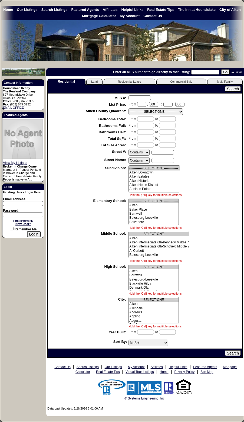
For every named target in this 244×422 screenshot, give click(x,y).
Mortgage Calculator (99, 16)
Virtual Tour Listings (140, 372)
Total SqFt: (117, 139)
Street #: (119, 152)
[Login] (34, 234)
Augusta (154, 321)
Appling (154, 316)
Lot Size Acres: (114, 145)
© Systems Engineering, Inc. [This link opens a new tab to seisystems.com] (145, 398)
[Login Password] (23, 214)
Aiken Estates (154, 177)
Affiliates (110, 10)
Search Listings (54, 10)
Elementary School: (110, 201)
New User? (23, 224)
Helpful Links (132, 10)
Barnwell (154, 214)
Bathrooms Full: (113, 126)
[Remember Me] (12, 228)
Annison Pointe (154, 189)
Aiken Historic (154, 181)
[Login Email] (23, 203)
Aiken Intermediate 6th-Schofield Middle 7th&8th (159, 246)
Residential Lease (129, 81)
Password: (11, 210)
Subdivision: (116, 168)
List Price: (118, 104)
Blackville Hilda (154, 284)
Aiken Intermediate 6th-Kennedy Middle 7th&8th (159, 242)
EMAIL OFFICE (13, 107)
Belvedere (154, 222)
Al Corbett (159, 251)
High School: (115, 267)
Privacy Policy (184, 372)
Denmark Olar (154, 288)
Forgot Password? (23, 221)
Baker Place (154, 210)
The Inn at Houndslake (197, 10)
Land (94, 81)
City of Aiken (230, 10)
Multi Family (225, 81)
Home (8, 10)
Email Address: (15, 199)
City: (122, 299)
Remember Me (23, 229)
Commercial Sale (181, 81)
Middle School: (114, 233)
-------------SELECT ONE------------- (154, 168)
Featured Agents (85, 10)
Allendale (154, 308)
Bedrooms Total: (112, 119)
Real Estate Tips (160, 10)
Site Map (206, 372)
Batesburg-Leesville (154, 218)
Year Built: (117, 332)
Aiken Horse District (154, 185)
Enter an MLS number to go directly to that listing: (151, 72)
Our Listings (27, 10)
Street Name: (115, 160)
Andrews (154, 312)
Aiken (154, 205)
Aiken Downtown (154, 172)
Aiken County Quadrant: (106, 111)
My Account (130, 16)
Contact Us (152, 16)
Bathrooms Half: (113, 132)
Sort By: (120, 342)
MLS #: (120, 98)
